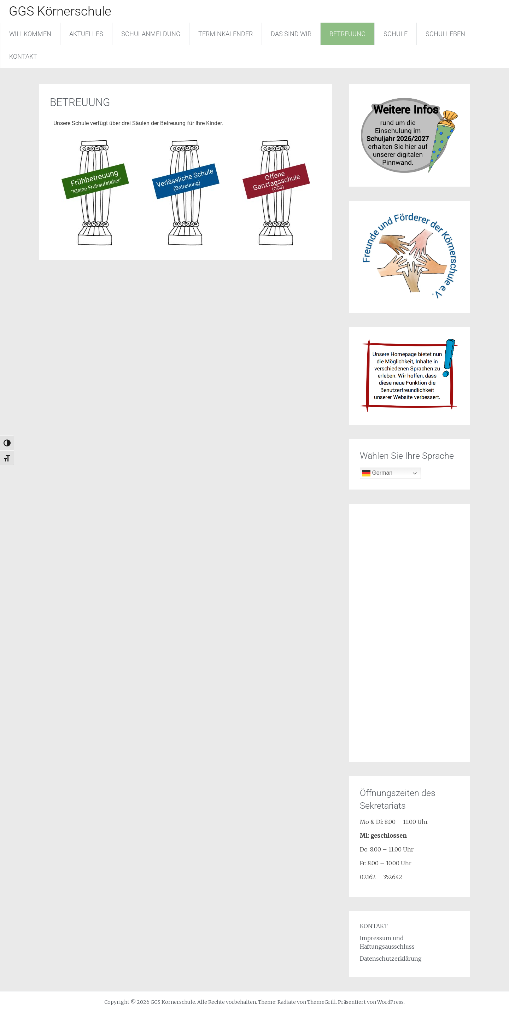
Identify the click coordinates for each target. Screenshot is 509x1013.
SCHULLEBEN (445, 33)
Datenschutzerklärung (391, 958)
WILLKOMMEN (30, 33)
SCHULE (396, 33)
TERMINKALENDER (225, 33)
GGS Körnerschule (60, 11)
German (377, 473)
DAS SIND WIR (291, 33)
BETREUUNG (347, 33)
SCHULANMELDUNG (150, 33)
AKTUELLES (86, 33)
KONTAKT (23, 56)
